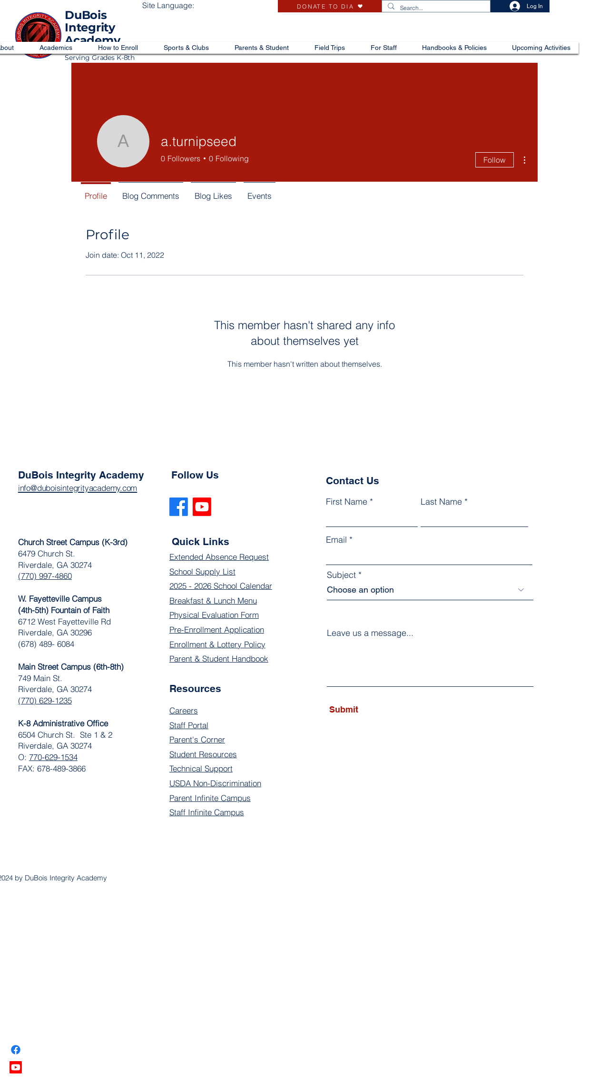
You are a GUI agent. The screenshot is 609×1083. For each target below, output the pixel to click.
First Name (346, 502)
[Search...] (435, 8)
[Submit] (373, 709)
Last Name (441, 502)
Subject (341, 575)
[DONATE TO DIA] (330, 6)
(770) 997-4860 (45, 576)
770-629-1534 (53, 757)
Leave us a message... (370, 633)
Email (336, 540)
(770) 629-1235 (45, 700)
